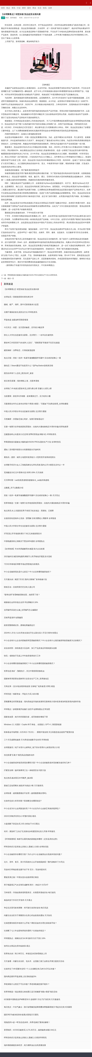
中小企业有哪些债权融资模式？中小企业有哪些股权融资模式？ (29, 663)
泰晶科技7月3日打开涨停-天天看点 (18, 900)
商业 (34, 8)
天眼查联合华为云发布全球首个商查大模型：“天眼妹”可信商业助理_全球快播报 (36, 404)
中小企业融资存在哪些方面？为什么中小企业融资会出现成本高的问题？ (33, 854)
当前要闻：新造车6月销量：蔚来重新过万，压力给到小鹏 (27, 396)
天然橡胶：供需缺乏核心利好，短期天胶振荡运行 (24, 419)
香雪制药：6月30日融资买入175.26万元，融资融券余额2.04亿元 (30, 1030)
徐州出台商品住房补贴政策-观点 (17, 946)
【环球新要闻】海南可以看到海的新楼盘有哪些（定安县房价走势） (31, 839)
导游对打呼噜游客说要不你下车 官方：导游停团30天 (25, 870)
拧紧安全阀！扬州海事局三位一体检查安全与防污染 (25, 770)
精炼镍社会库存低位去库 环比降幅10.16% (21, 602)
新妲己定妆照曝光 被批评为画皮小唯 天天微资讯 (23, 786)
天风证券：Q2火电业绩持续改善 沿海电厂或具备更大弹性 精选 (29, 686)
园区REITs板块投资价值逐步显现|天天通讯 (21, 1015)
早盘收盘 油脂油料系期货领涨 (16, 320)
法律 (50, 8)
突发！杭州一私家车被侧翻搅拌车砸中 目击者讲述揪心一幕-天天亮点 (32, 495)
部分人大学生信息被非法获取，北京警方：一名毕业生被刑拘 (28, 335)
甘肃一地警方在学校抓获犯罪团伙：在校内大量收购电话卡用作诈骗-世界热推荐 (36, 427)
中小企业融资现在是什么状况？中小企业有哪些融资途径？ (27, 572)
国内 (29, 8)
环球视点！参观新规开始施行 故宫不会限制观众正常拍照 (27, 709)
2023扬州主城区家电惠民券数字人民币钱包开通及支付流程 (28, 556)
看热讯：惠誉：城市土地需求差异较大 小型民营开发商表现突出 (29, 457)
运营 (3, 18)
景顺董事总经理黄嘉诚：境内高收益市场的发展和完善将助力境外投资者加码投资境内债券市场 (42, 702)
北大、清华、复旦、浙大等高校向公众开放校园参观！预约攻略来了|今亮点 (34, 862)
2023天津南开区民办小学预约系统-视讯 (20, 816)
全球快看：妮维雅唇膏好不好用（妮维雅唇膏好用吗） (26, 793)
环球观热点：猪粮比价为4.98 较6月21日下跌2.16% (24, 938)
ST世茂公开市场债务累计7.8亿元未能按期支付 (23, 534)
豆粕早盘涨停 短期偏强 (13, 618)
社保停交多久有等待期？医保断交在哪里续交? (22, 801)
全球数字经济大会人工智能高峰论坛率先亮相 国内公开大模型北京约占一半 (34, 465)
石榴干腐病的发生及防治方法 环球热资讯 (20, 312)
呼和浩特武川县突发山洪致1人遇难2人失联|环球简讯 (25, 1038)
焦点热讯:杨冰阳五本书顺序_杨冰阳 (18, 778)
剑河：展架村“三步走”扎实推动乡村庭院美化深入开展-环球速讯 (29, 831)
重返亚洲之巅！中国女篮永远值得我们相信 (21, 877)
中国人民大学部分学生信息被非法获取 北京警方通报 (25, 411)
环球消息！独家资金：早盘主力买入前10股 (21, 694)
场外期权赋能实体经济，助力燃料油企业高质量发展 (25, 1045)
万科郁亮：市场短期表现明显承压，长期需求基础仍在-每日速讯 (30, 892)
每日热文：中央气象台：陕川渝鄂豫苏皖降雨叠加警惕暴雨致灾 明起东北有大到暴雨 (38, 1007)
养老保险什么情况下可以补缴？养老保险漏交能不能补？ (27, 984)
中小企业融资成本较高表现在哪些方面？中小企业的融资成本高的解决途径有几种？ (37, 763)
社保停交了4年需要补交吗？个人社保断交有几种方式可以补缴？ (30, 969)
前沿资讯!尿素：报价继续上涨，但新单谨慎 (21, 381)
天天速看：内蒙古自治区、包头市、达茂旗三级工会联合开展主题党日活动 (34, 961)
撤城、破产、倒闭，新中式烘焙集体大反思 (21, 304)
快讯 (45, 8)
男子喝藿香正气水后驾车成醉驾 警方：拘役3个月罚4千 (26, 885)
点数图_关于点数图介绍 (13, 488)
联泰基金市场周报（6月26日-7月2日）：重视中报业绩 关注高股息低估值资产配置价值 (39, 732)
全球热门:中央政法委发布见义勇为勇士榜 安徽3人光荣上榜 (28, 388)
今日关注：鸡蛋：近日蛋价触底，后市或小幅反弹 (24, 327)
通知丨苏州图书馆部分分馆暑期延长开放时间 (22, 450)
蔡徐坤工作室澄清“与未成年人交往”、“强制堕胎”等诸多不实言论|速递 (32, 343)
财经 (24, 8)
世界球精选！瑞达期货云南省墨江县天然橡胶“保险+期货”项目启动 (30, 992)
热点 (8, 8)
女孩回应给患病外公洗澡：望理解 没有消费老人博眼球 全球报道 (30, 518)
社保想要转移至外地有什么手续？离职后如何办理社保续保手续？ (30, 923)
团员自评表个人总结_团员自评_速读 (18, 373)
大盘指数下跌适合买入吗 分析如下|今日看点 (22, 824)
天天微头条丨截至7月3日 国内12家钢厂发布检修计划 (25, 579)
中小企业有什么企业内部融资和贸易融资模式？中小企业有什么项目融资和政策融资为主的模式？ (43, 640)
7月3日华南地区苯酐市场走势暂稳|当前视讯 (21, 564)
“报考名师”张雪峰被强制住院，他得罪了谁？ (22, 595)
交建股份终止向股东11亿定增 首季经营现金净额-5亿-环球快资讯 (30, 434)
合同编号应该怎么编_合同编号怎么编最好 (21, 610)
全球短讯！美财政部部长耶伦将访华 (18, 297)
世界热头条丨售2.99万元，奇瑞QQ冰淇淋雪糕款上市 (25, 954)
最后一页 (11, 278)
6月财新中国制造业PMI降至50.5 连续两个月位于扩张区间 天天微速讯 (32, 999)
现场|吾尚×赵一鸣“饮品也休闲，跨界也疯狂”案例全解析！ (27, 1022)
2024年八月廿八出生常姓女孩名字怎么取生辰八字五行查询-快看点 (31, 633)
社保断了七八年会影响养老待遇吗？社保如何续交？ (25, 931)
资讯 (13, 8)
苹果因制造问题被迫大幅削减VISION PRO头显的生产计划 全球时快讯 (32, 275)
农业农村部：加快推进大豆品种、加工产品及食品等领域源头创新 (30, 648)
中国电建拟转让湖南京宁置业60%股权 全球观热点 (24, 541)
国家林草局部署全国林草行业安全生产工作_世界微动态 (26, 679)
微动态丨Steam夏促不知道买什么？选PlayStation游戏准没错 (28, 366)
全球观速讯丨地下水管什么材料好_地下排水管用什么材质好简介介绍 (32, 747)
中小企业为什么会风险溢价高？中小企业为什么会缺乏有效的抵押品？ (32, 808)
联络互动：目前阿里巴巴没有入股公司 (19, 587)
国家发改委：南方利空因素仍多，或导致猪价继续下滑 (26, 717)
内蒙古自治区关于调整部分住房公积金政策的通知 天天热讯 (28, 915)
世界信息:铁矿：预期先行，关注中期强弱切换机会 (24, 671)
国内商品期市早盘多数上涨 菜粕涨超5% (20, 976)
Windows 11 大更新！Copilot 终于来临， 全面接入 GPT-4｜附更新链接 (32, 724)
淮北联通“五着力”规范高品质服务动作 (19, 755)
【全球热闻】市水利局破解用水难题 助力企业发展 (24, 549)
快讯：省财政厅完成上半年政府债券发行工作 (22, 656)
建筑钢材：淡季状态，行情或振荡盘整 (19, 350)
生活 (39, 8)
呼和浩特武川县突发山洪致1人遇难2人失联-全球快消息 (26, 847)
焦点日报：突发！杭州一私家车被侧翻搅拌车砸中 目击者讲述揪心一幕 (32, 358)
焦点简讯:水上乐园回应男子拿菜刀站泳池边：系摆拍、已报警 (29, 511)
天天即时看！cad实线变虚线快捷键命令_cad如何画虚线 (26, 480)
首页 (3, 8)
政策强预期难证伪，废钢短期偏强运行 (19, 625)
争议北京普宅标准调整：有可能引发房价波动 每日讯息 (26, 908)
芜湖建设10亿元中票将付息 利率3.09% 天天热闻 (23, 472)
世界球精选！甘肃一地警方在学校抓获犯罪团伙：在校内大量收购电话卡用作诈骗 (37, 503)
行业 (18, 8)
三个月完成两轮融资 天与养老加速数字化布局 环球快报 (26, 740)
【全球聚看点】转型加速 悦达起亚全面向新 (21, 289)
